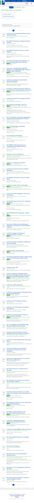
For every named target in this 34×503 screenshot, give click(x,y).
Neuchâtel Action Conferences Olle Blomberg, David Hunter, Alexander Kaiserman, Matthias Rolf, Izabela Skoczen (19, 363)
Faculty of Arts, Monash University (16, 203)
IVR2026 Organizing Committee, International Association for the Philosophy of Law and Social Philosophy (19, 457)
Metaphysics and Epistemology (15, 101)
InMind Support (13, 63)
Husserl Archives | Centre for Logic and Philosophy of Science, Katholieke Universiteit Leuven (19, 187)
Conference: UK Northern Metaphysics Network (18, 98)
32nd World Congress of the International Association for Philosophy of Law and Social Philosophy (18, 472)
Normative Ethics (21, 365)
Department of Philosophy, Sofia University (15, 342)
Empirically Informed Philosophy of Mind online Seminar (18, 261)
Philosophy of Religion (24, 76)
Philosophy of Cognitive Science (21, 158)
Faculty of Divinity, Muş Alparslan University (18, 72)
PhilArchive (19, 1)
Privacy (17, 497)
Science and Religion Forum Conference (15, 397)
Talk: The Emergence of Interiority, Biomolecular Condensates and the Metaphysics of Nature (19, 118)
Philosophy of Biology (26, 122)
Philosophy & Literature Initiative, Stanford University (17, 334)
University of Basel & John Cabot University (18, 106)
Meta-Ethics (18, 321)
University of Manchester (11, 43)
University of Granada (11, 268)
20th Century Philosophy (14, 189)
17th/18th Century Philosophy (15, 246)
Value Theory (11, 132)
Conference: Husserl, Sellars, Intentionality (17, 185)
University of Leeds (10, 99)
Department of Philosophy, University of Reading (16, 196)
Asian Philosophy (12, 441)
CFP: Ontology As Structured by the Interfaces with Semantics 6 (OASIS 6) (18, 381)
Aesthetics (11, 197)
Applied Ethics (12, 37)
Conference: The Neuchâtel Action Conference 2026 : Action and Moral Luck (18, 359)
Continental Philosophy (23, 296)
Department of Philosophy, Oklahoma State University (17, 430)
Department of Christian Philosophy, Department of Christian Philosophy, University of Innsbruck (18, 156)
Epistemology (11, 76)
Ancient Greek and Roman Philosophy (16, 320)
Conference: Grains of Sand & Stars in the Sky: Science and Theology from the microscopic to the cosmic (19, 393)
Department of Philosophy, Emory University (15, 244)
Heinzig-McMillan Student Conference (14, 432)
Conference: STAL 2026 (12, 267)
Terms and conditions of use (17, 495)
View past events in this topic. (8, 16)
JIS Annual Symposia (11, 406)
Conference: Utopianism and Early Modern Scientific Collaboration (17, 80)
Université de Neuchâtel (11, 361)
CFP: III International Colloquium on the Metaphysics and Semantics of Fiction (16, 412)
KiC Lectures (9, 138)
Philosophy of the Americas (14, 238)
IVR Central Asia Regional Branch (13, 470)
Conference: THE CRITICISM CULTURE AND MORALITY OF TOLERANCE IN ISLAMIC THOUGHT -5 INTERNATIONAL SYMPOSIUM (19, 70)
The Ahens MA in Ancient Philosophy (13, 447)
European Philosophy (11, 297)
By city (23, 7)
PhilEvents (24, 1)
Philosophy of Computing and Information (17, 288)
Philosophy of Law (12, 46)
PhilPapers (8, 1)
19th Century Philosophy (14, 296)
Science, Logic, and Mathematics (15, 481)
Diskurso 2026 (9, 440)
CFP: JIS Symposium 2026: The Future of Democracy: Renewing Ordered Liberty (19, 403)
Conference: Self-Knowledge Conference (17, 301)
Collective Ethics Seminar (12, 129)
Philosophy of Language (14, 270)
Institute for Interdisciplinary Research (17, 405)
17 (22, 30)
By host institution (17, 7)
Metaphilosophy (12, 93)
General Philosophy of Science (20, 165)
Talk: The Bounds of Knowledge (14, 135)
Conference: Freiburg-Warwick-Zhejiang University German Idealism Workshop (19, 292)
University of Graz (10, 302)
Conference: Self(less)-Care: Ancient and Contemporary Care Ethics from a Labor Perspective (17, 350)
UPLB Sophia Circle (10, 438)
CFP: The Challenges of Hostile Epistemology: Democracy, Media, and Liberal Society (18, 325)
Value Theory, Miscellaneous (19, 336)
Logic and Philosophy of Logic (24, 387)
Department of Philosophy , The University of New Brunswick (18, 228)
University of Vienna (14, 127)
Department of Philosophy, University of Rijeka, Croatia (17, 327)
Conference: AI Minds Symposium (15, 285)
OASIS (8, 385)
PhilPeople (14, 1)
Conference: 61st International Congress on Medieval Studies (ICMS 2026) (17, 315)
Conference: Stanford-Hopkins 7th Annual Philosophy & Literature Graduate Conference (18, 332)
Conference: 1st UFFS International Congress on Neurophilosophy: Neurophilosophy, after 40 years (19, 89)
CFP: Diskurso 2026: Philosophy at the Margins (18, 437)
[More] (31, 3)
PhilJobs (29, 1)
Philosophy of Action (19, 343)
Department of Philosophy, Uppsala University (15, 171)
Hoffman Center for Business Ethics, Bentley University (17, 36)
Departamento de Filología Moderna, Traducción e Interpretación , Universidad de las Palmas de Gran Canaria (18, 278)
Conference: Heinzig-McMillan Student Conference (19, 429)
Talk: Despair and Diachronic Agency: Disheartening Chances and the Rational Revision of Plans (19, 257)
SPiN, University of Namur (15, 164)
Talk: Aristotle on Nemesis (13, 446)
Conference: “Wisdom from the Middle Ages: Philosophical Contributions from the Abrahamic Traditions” (18, 225)
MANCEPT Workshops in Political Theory (15, 45)
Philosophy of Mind (19, 93)
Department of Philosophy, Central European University (17, 136)
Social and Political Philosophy (22, 46)
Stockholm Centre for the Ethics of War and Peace (19, 251)
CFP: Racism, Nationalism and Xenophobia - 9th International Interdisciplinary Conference (18, 61)
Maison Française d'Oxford (12, 82)
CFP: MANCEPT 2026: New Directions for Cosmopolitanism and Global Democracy (16, 145)
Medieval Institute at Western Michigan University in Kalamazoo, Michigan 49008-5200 (18, 318)
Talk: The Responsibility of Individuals (16, 126)
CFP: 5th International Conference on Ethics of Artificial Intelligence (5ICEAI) (18, 478)
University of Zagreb (10, 480)
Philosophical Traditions (16, 85)
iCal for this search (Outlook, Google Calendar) (11, 25)
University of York (13, 423)
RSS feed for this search (7, 24)
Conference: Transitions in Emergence (16, 162)
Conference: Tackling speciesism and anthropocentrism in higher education (16, 421)
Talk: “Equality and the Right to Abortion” (17, 104)
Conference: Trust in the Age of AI (15, 154)
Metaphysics (17, 76)
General (11, 64)
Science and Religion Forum (15, 395)
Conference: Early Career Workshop (15, 250)
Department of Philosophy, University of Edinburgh (16, 309)
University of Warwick (14, 294)
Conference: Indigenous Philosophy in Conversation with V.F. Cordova (16, 233)
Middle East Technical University (13, 119)
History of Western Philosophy (15, 84)
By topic (11, 7)
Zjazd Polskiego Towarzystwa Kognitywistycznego (17, 374)
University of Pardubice (11, 352)
